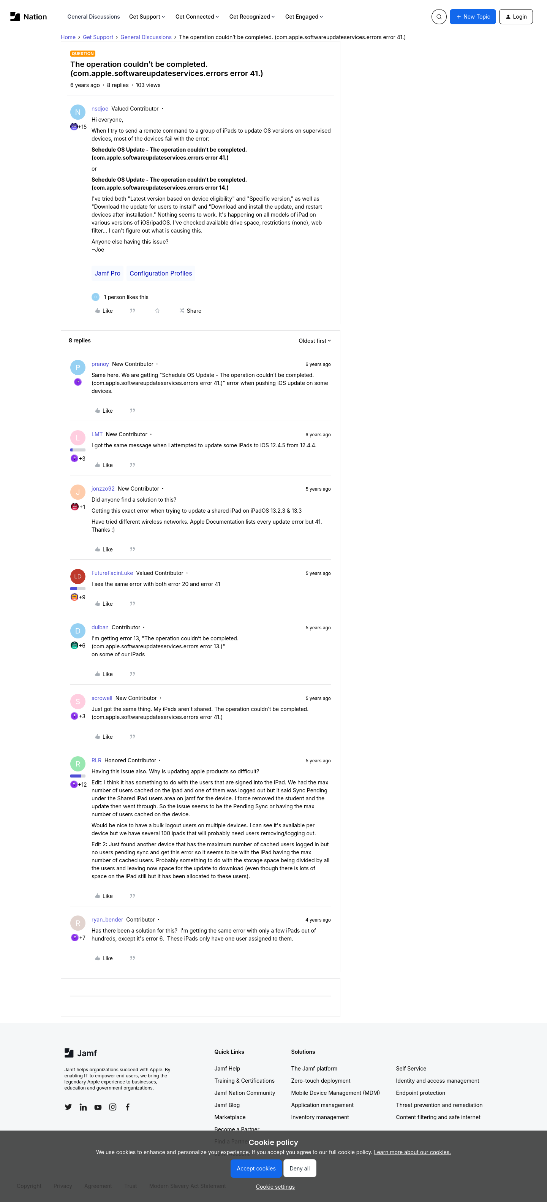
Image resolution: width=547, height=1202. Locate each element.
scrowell (102, 698)
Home (68, 37)
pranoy (100, 364)
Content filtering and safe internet (438, 1117)
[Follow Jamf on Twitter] (68, 1107)
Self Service (411, 1068)
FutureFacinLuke (112, 573)
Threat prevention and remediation (439, 1105)
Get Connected (197, 16)
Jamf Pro (107, 273)
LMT (97, 434)
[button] (473, 16)
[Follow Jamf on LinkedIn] (83, 1107)
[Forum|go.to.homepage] (28, 16)
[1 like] (120, 297)
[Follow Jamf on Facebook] (127, 1107)
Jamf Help (227, 1068)
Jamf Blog (227, 1105)
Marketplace (230, 1117)
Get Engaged (304, 16)
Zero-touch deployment (321, 1080)
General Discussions (94, 16)
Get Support (147, 16)
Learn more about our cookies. (412, 1152)
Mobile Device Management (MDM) (335, 1093)
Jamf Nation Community (245, 1093)
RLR (96, 760)
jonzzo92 (103, 488)
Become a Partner (237, 1129)
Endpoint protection (421, 1093)
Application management (322, 1105)
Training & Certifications (245, 1080)
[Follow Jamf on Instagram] (113, 1107)
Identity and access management (437, 1080)
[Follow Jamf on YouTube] (98, 1107)
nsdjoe (100, 108)
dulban (100, 627)
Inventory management (320, 1117)
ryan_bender (107, 919)
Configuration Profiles (161, 273)
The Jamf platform (314, 1068)
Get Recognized (252, 16)
